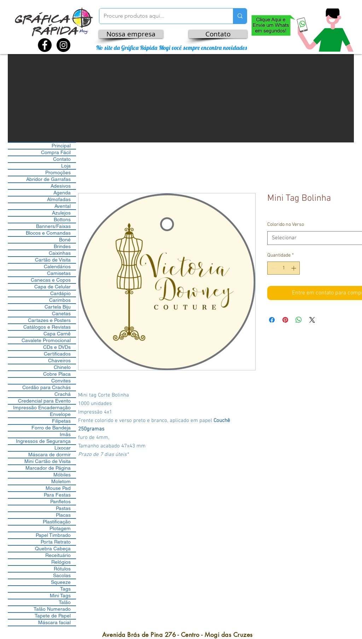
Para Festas (57, 495)
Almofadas (59, 199)
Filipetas (61, 421)
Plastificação (57, 521)
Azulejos (61, 213)
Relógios (61, 562)
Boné (65, 239)
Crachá (62, 394)
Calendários (57, 266)
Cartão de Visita (53, 260)
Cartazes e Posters (49, 320)
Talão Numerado (52, 609)
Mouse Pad (58, 488)
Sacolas (62, 575)
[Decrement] (272, 268)
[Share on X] (312, 320)
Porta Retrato (56, 542)
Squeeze (61, 582)
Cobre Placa (57, 374)
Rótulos (62, 568)
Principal (61, 145)
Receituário (58, 555)
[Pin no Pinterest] (285, 320)
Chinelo (62, 367)
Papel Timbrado (53, 535)
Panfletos (60, 501)
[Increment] (294, 268)
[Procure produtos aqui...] (161, 16)
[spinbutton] (283, 268)
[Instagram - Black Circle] (63, 45)
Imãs (65, 434)
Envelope (60, 414)
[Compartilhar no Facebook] (272, 320)
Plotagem (60, 528)
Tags (65, 589)
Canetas (61, 313)
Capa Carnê (57, 333)
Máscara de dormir (49, 454)
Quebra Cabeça (53, 548)
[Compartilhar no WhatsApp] (298, 320)
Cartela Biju (58, 307)
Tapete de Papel (53, 616)
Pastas (63, 508)
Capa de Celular (52, 286)
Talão (65, 602)
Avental (62, 206)
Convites (61, 380)
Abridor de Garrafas (48, 179)
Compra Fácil (56, 152)
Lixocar (62, 448)
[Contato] (218, 34)
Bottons (62, 219)
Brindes (62, 246)
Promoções (58, 172)
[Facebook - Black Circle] (45, 45)
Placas (63, 515)
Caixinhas (60, 253)
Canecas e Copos (51, 280)
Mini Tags (60, 595)
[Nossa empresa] (131, 34)
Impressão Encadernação (42, 407)
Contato (62, 159)
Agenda (62, 192)
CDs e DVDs (57, 347)
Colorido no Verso (285, 225)
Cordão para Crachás (46, 387)
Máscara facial (54, 622)
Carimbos (60, 300)
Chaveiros (59, 360)
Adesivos (61, 186)
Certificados (57, 354)
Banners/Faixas (53, 226)
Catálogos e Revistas (47, 327)
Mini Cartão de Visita (47, 461)
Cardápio (60, 293)
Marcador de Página (48, 468)
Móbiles (62, 474)
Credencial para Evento (44, 401)
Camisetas (59, 273)
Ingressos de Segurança (43, 441)
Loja (66, 166)
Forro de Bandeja (51, 427)
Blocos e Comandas (48, 233)
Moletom (61, 481)
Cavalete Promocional (46, 340)
